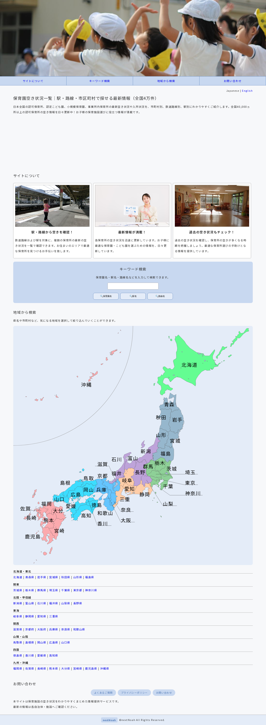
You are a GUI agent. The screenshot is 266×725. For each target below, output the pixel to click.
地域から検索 (166, 81)
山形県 (77, 577)
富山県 (29, 603)
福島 (166, 453)
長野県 (77, 603)
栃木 (160, 462)
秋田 (161, 417)
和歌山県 (79, 629)
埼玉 (190, 472)
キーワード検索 (99, 81)
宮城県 (53, 577)
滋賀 (103, 463)
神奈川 (193, 493)
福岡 (46, 503)
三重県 (53, 616)
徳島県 (17, 655)
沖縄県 (104, 668)
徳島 (97, 504)
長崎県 (41, 668)
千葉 (168, 486)
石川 (116, 459)
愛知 (129, 488)
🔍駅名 (133, 296)
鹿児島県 (91, 668)
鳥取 (88, 478)
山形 (161, 434)
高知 (86, 515)
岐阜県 (17, 616)
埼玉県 (53, 590)
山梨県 (65, 603)
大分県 (65, 668)
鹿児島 (33, 536)
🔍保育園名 (106, 296)
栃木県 (29, 590)
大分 (58, 510)
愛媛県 (41, 655)
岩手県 (41, 577)
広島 (76, 494)
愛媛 (71, 505)
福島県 (89, 577)
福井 (116, 473)
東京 (190, 482)
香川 (103, 523)
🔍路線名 (160, 296)
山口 (59, 499)
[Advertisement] (133, 143)
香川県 (29, 655)
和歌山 (105, 512)
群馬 (148, 466)
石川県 (41, 603)
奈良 (126, 509)
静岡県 (29, 616)
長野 (140, 472)
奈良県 (65, 629)
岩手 (177, 419)
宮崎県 (77, 668)
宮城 (175, 440)
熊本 (49, 520)
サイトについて (33, 81)
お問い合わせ (233, 81)
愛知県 (41, 616)
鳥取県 (17, 642)
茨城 (171, 468)
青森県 (29, 577)
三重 (125, 499)
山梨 (168, 503)
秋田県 (65, 577)
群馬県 (41, 590)
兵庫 (101, 489)
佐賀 (25, 508)
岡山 (88, 489)
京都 (103, 475)
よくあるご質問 (103, 692)
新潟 (146, 451)
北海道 (190, 364)
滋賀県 (17, 629)
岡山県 (41, 642)
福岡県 (17, 668)
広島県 (53, 642)
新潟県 (17, 603)
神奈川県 (91, 590)
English (247, 90)
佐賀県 (29, 668)
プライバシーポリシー (134, 692)
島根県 (29, 642)
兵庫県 (53, 629)
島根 (65, 482)
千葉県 (65, 590)
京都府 (29, 629)
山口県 (65, 642)
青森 (169, 404)
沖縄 (86, 384)
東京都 (77, 590)
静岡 (145, 494)
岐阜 (127, 480)
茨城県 (17, 590)
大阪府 (41, 629)
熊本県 (53, 668)
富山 (133, 458)
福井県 (53, 603)
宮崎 (59, 530)
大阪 (126, 520)
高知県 (53, 655)
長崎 (31, 517)
